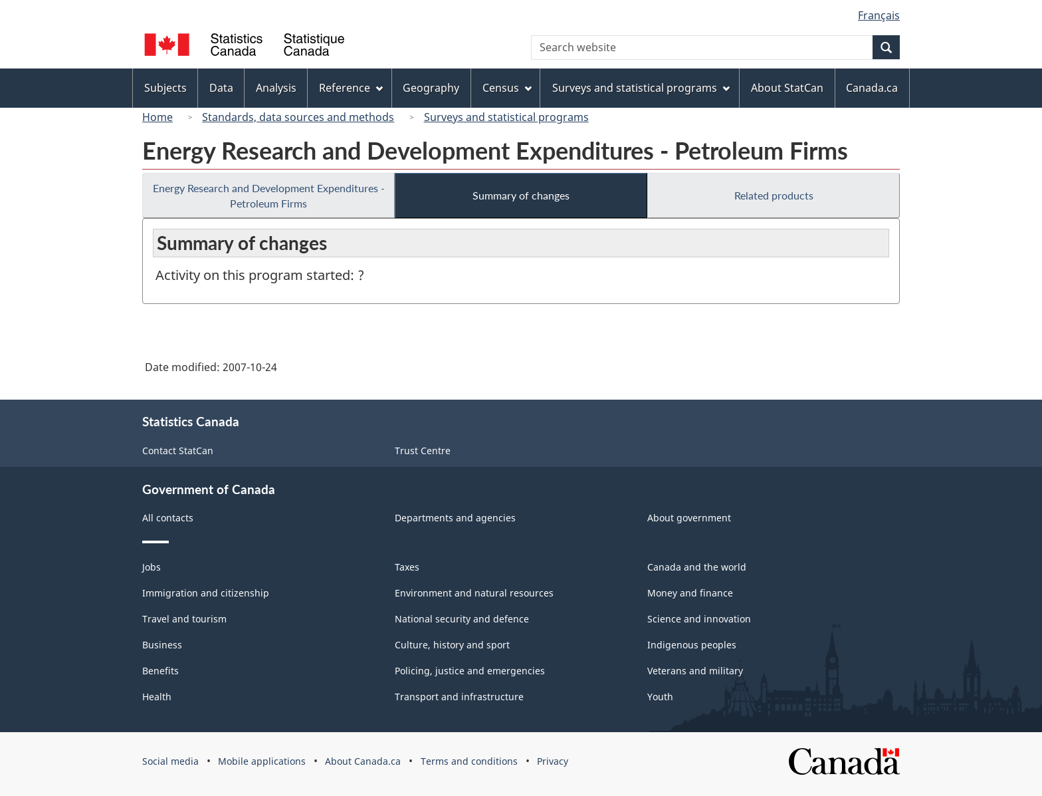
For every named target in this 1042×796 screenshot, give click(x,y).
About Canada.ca (363, 761)
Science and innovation (699, 618)
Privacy (552, 761)
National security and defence (462, 618)
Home (157, 117)
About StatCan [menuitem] (787, 87)
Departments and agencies (455, 517)
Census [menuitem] (507, 87)
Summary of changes (521, 195)
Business (162, 644)
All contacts (167, 517)
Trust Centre (423, 450)
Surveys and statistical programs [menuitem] (641, 87)
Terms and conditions (469, 761)
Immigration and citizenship (205, 593)
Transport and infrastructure (459, 696)
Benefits (160, 670)
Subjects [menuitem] (165, 87)
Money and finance (690, 593)
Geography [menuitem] (431, 87)
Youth (660, 696)
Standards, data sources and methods (298, 117)
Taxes (407, 567)
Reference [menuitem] (351, 87)
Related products (773, 195)
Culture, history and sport (452, 644)
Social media (170, 761)
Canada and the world (696, 567)
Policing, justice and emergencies (470, 670)
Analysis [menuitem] (276, 87)
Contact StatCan (177, 450)
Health (156, 696)
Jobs (151, 567)
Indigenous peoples (691, 644)
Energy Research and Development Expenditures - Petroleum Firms (269, 195)
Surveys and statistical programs (506, 117)
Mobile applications (262, 761)
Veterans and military (695, 670)
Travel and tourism (184, 618)
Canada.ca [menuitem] (872, 87)
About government (689, 517)
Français (879, 15)
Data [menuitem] (221, 87)
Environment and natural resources (474, 593)
